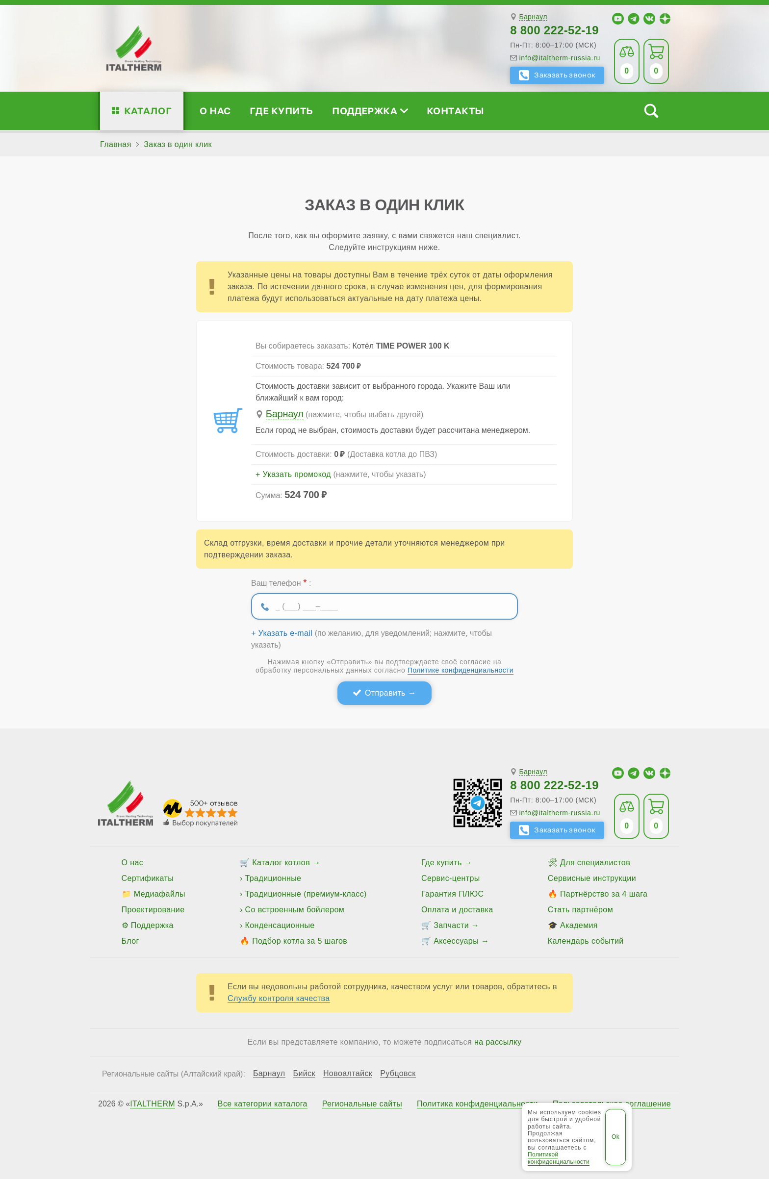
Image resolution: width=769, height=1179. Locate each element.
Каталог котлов (281, 862)
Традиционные (273, 878)
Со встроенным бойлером (295, 909)
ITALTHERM (152, 1104)
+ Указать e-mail (281, 633)
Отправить (385, 693)
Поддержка (370, 110)
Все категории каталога (263, 1104)
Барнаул (533, 17)
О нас (215, 110)
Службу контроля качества (279, 998)
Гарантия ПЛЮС (452, 894)
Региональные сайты (362, 1104)
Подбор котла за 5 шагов (299, 941)
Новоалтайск (347, 1074)
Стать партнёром (580, 909)
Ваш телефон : (281, 582)
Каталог (148, 110)
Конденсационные (280, 925)
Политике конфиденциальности (460, 670)
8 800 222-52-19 (554, 30)
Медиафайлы (159, 894)
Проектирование (153, 909)
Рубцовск (397, 1074)
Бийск (304, 1074)
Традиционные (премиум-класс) (306, 894)
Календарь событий (586, 941)
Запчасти (451, 925)
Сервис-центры (450, 878)
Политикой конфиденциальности (559, 1158)
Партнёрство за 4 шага (603, 894)
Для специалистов (595, 862)
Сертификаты (148, 878)
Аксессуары (456, 941)
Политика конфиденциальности (477, 1104)
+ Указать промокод (293, 474)
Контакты (456, 110)
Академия (579, 925)
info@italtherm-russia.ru (559, 58)
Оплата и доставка (457, 909)
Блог (130, 941)
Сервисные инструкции (592, 878)
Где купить (281, 110)
